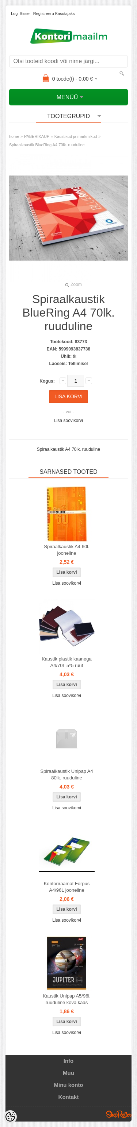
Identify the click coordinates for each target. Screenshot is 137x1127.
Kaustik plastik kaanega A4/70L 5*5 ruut (67, 662)
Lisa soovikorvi (68, 420)
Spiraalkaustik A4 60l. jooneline (66, 550)
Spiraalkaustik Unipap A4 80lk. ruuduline (66, 774)
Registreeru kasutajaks (54, 13)
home (14, 136)
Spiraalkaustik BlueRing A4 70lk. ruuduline (47, 145)
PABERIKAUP (37, 136)
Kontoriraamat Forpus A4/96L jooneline (67, 887)
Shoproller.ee (119, 1114)
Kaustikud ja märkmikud (75, 136)
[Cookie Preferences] (10, 1116)
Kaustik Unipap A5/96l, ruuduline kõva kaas (67, 999)
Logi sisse (20, 13)
